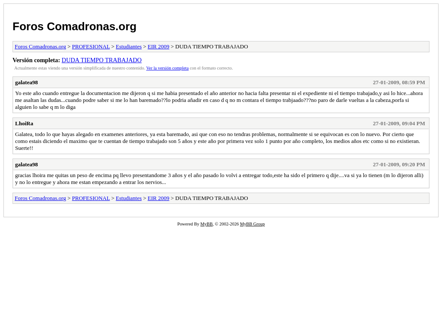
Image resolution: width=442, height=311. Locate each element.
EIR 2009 (158, 46)
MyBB (206, 224)
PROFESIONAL (91, 46)
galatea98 (26, 82)
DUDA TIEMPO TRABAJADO (102, 60)
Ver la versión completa (167, 68)
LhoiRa (24, 123)
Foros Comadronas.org (74, 26)
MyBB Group (252, 224)
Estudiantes (129, 46)
